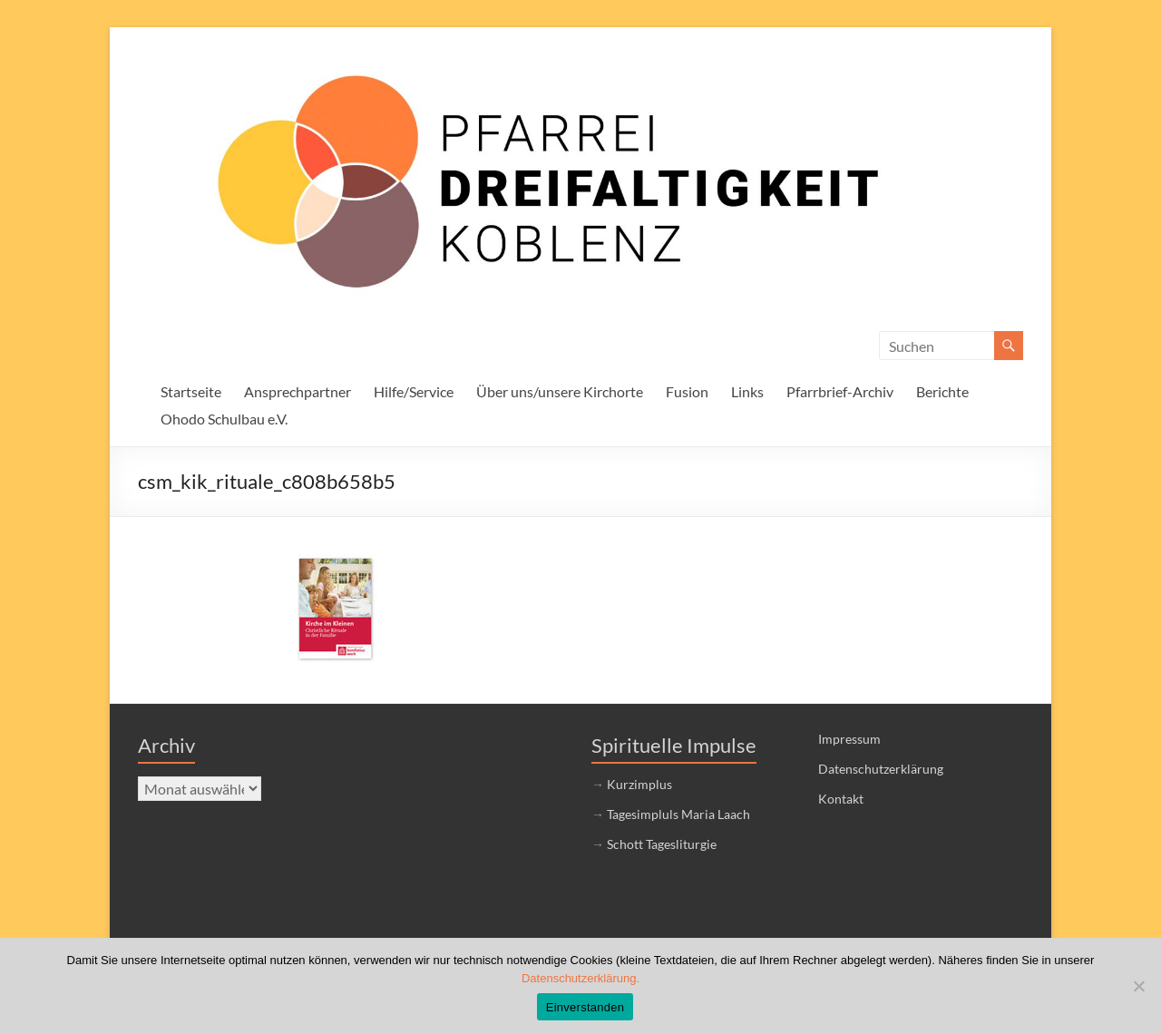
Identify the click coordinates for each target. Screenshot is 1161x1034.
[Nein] (1138, 986)
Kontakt (840, 798)
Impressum (849, 738)
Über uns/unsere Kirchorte (559, 391)
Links (747, 391)
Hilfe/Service (414, 391)
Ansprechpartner (297, 391)
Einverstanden (585, 1007)
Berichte (942, 391)
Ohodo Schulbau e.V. (224, 418)
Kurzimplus (639, 784)
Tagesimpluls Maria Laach (678, 814)
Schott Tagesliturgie (662, 844)
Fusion (687, 391)
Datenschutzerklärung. (580, 978)
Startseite (191, 391)
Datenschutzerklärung (880, 768)
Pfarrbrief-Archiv (839, 391)
